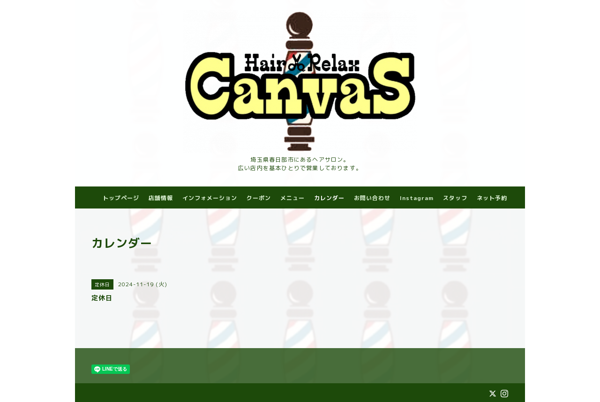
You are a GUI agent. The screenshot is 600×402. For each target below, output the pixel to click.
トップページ (121, 198)
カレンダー (329, 198)
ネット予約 (492, 198)
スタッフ (455, 198)
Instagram (417, 198)
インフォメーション (209, 198)
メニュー (292, 198)
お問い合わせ (372, 198)
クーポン (259, 198)
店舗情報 (161, 198)
